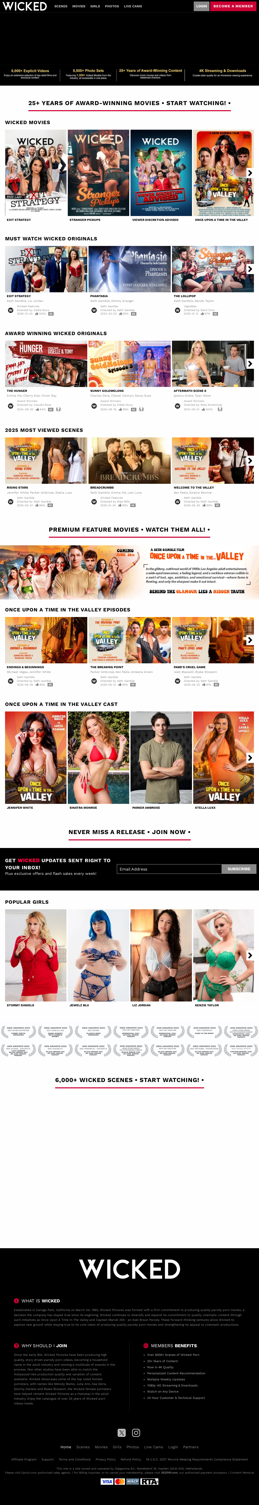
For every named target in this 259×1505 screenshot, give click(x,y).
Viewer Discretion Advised (155, 220)
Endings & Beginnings (25, 667)
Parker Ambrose (42, 492)
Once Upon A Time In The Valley (221, 220)
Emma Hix (14, 395)
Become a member (233, 6)
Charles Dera (100, 395)
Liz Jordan (35, 301)
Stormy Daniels (20, 1005)
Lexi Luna (135, 492)
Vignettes (190, 306)
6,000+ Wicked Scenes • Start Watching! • (129, 1080)
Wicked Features (28, 306)
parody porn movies (226, 1310)
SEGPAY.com (169, 1472)
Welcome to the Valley (194, 487)
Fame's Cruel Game (190, 667)
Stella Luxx (63, 492)
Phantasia (99, 296)
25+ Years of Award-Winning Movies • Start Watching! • (129, 103)
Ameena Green (142, 672)
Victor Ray (48, 395)
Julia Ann (83, 1384)
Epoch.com (29, 1472)
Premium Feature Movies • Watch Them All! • (129, 529)
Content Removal (242, 1472)
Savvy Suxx (143, 395)
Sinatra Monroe (200, 492)
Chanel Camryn (122, 395)
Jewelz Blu (79, 1005)
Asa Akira (99, 1384)
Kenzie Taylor (204, 301)
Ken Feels (181, 492)
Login (201, 6)
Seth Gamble (16, 301)
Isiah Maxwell (184, 672)
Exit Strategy (19, 220)
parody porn (53, 1360)
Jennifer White (18, 492)
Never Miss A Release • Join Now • (130, 832)
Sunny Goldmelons (107, 391)
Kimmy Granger (122, 301)
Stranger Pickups (85, 220)
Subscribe (239, 868)
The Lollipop (185, 296)
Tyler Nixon (203, 395)
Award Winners (27, 401)
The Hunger (17, 391)
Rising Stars (17, 487)
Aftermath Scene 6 (190, 391)
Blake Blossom (206, 672)
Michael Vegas (17, 672)
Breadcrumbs (102, 487)
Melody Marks (64, 1384)
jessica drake (183, 395)
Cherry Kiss (31, 395)
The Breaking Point (106, 667)
